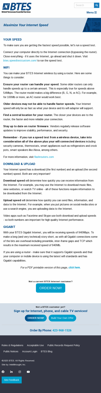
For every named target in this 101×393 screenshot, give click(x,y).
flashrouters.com (44, 157)
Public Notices (10, 351)
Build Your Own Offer (62, 318)
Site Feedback (11, 380)
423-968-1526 (61, 330)
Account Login (29, 351)
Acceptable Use (35, 345)
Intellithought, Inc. (17, 364)
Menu (92, 12)
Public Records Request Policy (64, 345)
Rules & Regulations (12, 345)
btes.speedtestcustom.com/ (20, 60)
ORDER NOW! (50, 288)
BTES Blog (46, 351)
